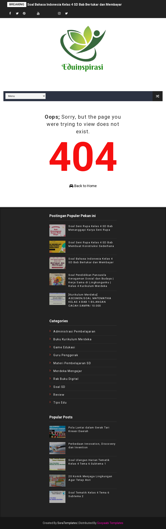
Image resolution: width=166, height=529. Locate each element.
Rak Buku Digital (65, 378)
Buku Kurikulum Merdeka (72, 339)
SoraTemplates (67, 523)
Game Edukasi (64, 347)
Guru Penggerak (65, 355)
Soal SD (59, 386)
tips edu (60, 402)
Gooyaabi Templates (110, 523)
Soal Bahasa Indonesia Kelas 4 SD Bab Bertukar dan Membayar (74, 4)
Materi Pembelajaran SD (72, 363)
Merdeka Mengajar (67, 371)
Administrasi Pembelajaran (74, 331)
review (58, 394)
